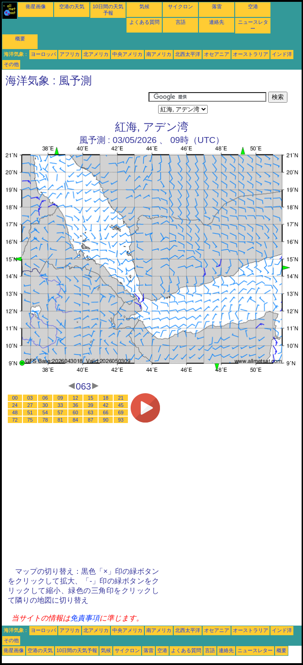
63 (91, 412)
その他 (11, 64)
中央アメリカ (127, 54)
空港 (253, 6)
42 (106, 405)
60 (75, 412)
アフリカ (70, 54)
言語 (181, 22)
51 (30, 412)
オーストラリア (250, 54)
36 (75, 405)
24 (15, 405)
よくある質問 (144, 22)
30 (45, 405)
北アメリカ (96, 54)
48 (15, 412)
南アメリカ (158, 54)
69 (121, 412)
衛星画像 (36, 6)
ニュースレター (255, 650)
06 (45, 398)
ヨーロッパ (43, 54)
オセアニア (216, 54)
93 (121, 420)
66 (106, 412)
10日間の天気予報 (76, 650)
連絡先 (216, 22)
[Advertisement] (75, 103)
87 (91, 420)
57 (60, 412)
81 (60, 420)
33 (60, 405)
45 (121, 405)
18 (106, 398)
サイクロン (180, 6)
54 (45, 412)
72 (15, 420)
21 (121, 398)
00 (15, 398)
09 (60, 398)
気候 (144, 6)
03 (30, 398)
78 (45, 420)
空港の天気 (71, 6)
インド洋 (282, 54)
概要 (20, 38)
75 (30, 420)
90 (106, 420)
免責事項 (84, 618)
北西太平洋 (187, 54)
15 (91, 398)
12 (75, 398)
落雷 (217, 6)
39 (91, 405)
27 (30, 405)
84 (75, 420)
